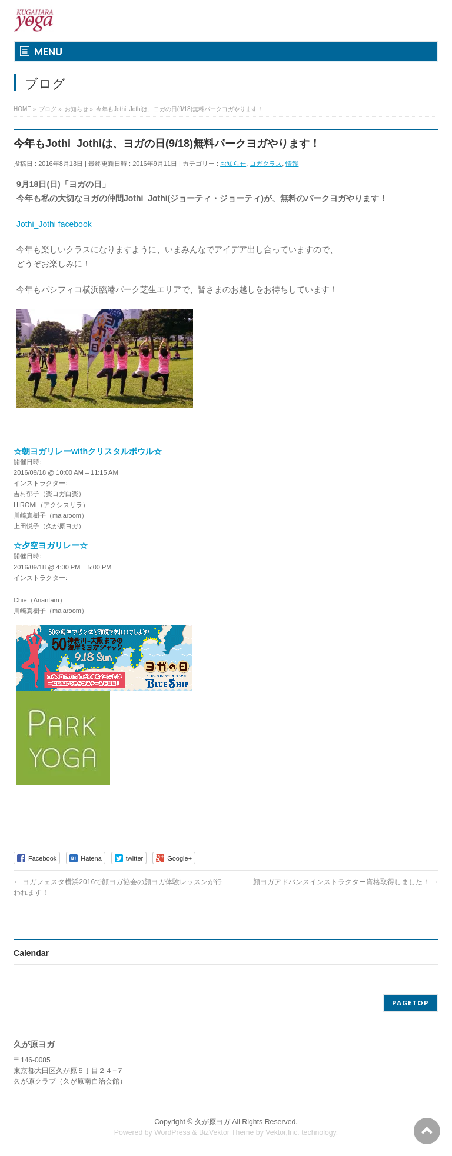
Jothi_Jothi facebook (54, 224)
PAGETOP (410, 1003)
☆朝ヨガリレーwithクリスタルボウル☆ (88, 451)
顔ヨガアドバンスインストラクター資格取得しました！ (345, 882)
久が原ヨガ (212, 1122)
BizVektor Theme (226, 1132)
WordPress (172, 1132)
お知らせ (233, 163)
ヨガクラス (266, 163)
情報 (291, 163)
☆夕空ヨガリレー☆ (51, 545)
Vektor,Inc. (282, 1132)
